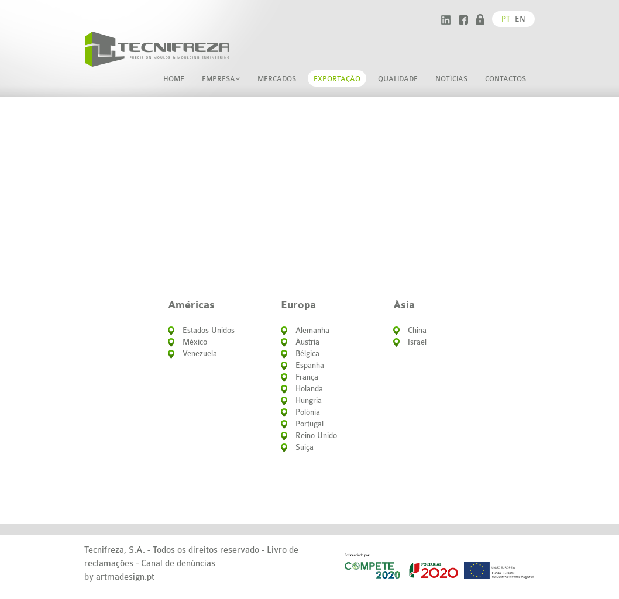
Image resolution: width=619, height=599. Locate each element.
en (520, 19)
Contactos (505, 79)
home (173, 79)
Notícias (451, 79)
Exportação (337, 79)
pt (505, 19)
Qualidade (398, 79)
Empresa (221, 79)
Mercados (276, 79)
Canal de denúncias (178, 564)
